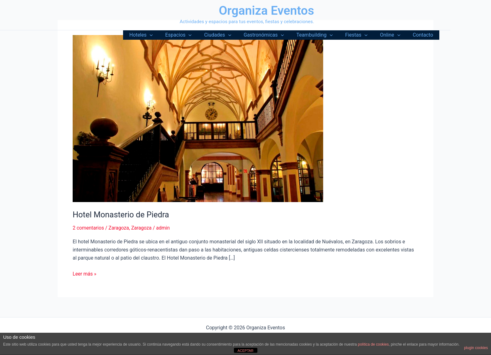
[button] (168, 35)
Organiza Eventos (266, 10)
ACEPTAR (245, 350)
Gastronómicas (275, 35)
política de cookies (373, 344)
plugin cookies (476, 348)
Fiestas (362, 35)
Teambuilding (323, 35)
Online (394, 35)
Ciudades (231, 35)
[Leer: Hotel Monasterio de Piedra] (198, 118)
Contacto (424, 35)
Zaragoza (119, 228)
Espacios (195, 35)
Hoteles (159, 35)
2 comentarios (89, 228)
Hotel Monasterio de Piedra (122, 214)
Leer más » (85, 274)
